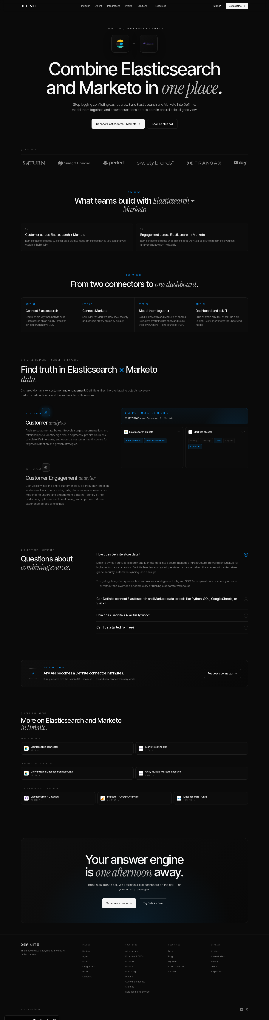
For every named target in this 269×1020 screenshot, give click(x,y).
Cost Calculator (176, 966)
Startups (129, 986)
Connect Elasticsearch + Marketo (118, 124)
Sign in (217, 5)
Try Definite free (153, 903)
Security (172, 971)
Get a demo (236, 6)
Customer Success (135, 981)
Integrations (113, 5)
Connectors (114, 28)
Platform (85, 5)
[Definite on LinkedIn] (241, 1009)
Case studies (218, 956)
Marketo (157, 28)
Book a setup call (162, 124)
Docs (170, 951)
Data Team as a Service (137, 991)
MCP (84, 961)
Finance (129, 961)
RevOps (129, 966)
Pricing (128, 5)
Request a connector (222, 673)
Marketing (130, 971)
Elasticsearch (136, 28)
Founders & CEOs (134, 956)
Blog (170, 956)
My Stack (173, 961)
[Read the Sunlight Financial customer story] (74, 163)
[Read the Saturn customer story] (33, 163)
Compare (87, 976)
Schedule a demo (119, 903)
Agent (98, 5)
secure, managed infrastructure (187, 562)
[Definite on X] (246, 1009)
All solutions (131, 951)
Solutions (144, 5)
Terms (214, 966)
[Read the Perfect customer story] (114, 163)
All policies (216, 971)
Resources (161, 5)
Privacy (214, 961)
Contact (215, 951)
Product (129, 976)
